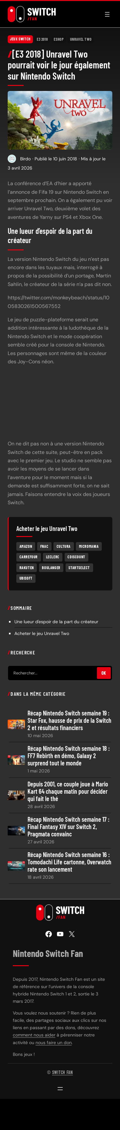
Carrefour (29, 557)
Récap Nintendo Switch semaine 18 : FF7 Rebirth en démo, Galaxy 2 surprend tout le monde (69, 756)
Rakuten (27, 567)
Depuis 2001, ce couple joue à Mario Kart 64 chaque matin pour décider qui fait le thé (68, 791)
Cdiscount (76, 557)
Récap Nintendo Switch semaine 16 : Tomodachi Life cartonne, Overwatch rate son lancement (69, 862)
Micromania (89, 546)
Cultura (64, 546)
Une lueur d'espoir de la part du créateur (56, 621)
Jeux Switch (20, 39)
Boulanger (51, 567)
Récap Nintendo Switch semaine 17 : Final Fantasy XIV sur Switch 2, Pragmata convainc (68, 827)
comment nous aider (34, 1035)
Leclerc (53, 557)
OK (103, 673)
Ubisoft (26, 578)
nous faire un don (54, 1042)
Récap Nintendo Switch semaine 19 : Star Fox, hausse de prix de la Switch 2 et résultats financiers (69, 720)
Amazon (26, 546)
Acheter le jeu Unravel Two (41, 633)
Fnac (44, 546)
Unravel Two (81, 39)
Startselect (79, 567)
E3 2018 (42, 39)
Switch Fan (62, 1072)
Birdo (25, 159)
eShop (59, 39)
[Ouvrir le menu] (107, 14)
